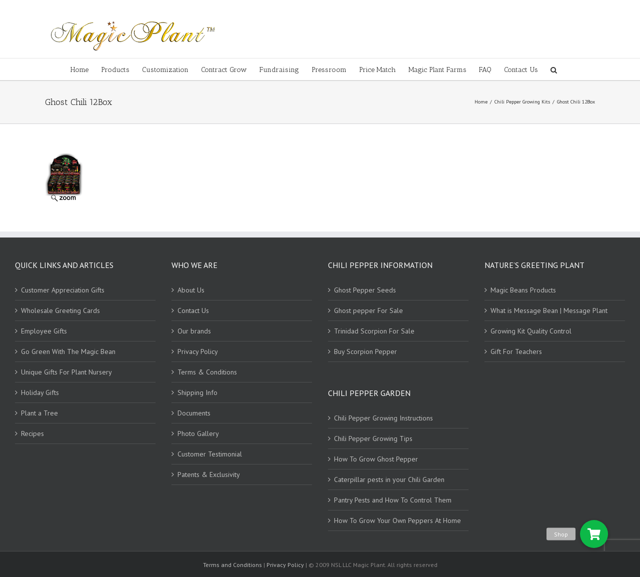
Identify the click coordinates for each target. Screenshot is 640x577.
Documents (194, 413)
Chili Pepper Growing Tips (373, 438)
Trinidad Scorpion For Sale (374, 331)
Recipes (32, 433)
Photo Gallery (198, 433)
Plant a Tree (39, 413)
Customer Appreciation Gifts (62, 290)
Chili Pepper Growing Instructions (383, 418)
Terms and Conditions (233, 564)
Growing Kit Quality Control (531, 331)
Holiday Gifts (40, 392)
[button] (594, 534)
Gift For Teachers (516, 351)
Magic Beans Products (523, 290)
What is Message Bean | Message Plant (549, 310)
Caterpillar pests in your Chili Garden (389, 479)
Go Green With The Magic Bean (68, 351)
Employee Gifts (44, 331)
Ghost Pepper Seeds (365, 290)
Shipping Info (198, 392)
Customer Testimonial (210, 454)
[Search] (553, 69)
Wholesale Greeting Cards (60, 310)
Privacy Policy (198, 351)
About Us (191, 290)
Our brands (194, 331)
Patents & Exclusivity (209, 474)
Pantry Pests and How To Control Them (393, 500)
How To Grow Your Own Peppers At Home (397, 520)
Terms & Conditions (207, 372)
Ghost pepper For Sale (368, 310)
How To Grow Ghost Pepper (376, 459)
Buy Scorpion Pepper (365, 351)
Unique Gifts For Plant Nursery (66, 372)
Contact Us (193, 310)
